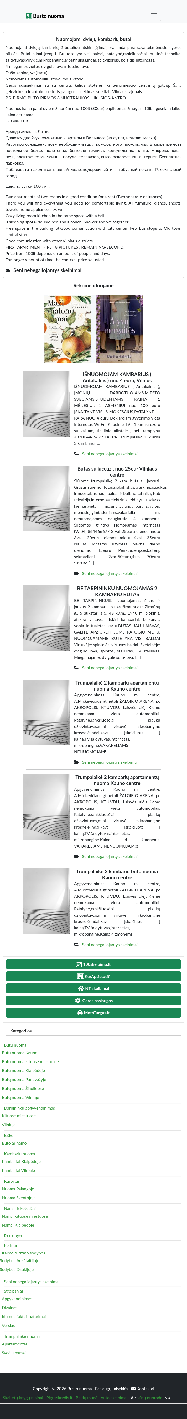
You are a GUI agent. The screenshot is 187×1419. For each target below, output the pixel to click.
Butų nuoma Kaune (19, 1052)
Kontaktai (142, 1388)
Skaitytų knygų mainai (23, 1397)
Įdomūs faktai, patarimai (24, 1316)
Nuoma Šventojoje (19, 1197)
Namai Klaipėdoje (18, 1224)
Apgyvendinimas (17, 1298)
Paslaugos (13, 1235)
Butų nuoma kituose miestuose (30, 1061)
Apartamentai (14, 1343)
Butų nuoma (15, 1044)
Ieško (8, 1135)
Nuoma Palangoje (18, 1188)
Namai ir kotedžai (20, 1208)
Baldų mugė (86, 1397)
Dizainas (9, 1307)
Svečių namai (14, 1352)
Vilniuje (8, 1124)
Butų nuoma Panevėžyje (24, 1079)
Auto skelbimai (114, 1397)
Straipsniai (13, 1290)
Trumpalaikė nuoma (22, 1336)
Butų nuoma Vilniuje (20, 1097)
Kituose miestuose (19, 1115)
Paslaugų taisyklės (112, 1388)
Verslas (8, 1325)
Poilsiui (10, 1245)
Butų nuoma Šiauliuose (23, 1088)
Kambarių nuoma (19, 1153)
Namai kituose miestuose (25, 1215)
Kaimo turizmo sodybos (23, 1252)
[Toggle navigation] (154, 16)
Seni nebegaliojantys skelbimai (110, 453)
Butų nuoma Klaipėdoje (23, 1070)
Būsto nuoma (45, 16)
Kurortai (11, 1180)
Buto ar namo (14, 1142)
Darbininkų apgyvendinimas (29, 1107)
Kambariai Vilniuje (18, 1170)
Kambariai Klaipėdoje (21, 1161)
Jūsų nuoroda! (150, 1397)
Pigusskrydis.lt (59, 1397)
